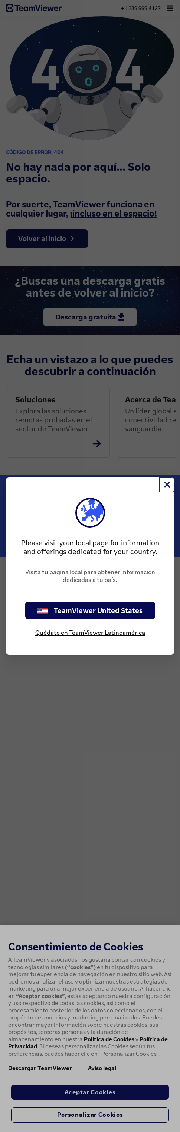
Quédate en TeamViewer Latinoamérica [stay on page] (90, 633)
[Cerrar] (166, 484)
